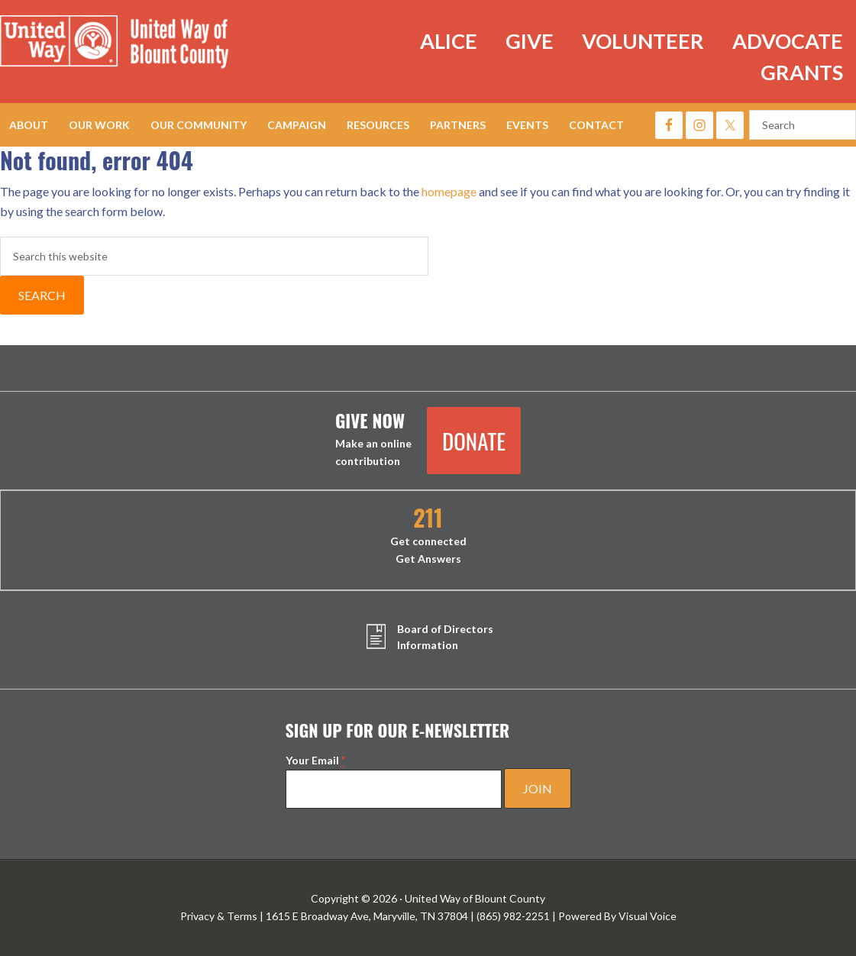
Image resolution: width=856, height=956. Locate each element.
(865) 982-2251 (513, 915)
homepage (449, 191)
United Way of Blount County (130, 44)
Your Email (315, 760)
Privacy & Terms (218, 915)
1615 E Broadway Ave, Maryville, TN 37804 (367, 915)
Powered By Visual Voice (617, 915)
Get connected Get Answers (428, 535)
